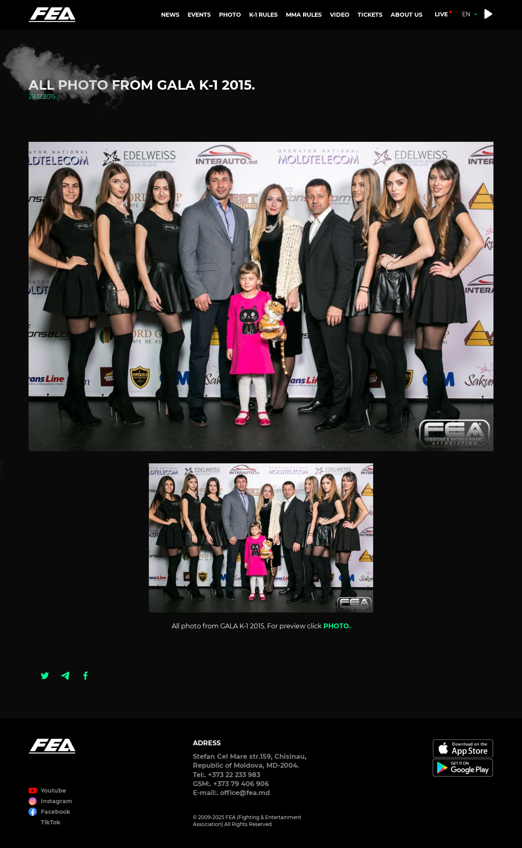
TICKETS (370, 14)
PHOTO (230, 14)
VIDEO (339, 14)
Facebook (55, 811)
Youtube (53, 790)
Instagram (56, 801)
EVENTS (199, 14)
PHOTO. (337, 626)
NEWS (170, 14)
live (441, 14)
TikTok (50, 822)
